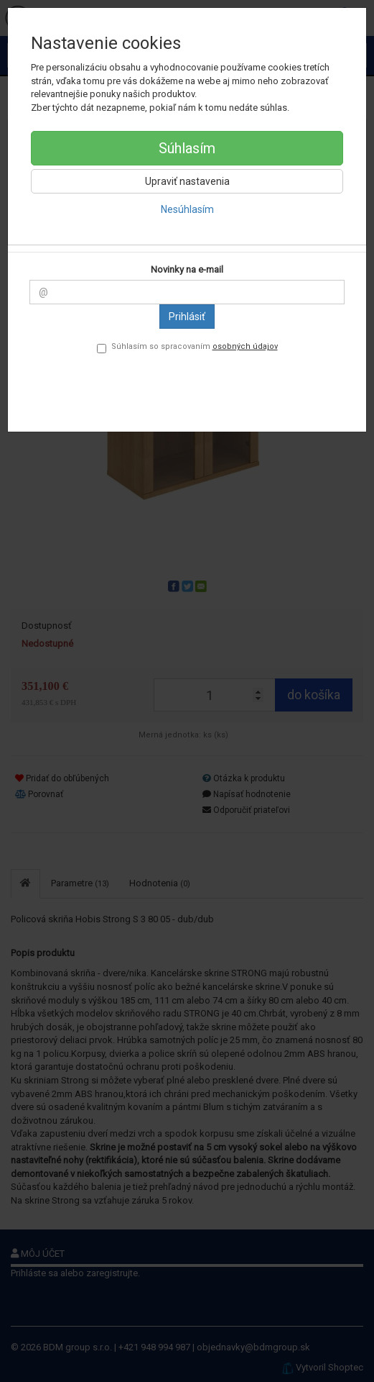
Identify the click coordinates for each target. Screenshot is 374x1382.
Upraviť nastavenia (187, 181)
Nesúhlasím (187, 209)
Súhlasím (187, 148)
